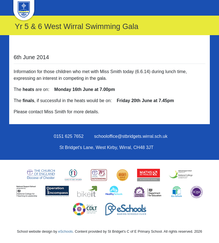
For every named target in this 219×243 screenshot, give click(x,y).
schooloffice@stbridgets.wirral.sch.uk (130, 136)
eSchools (65, 231)
